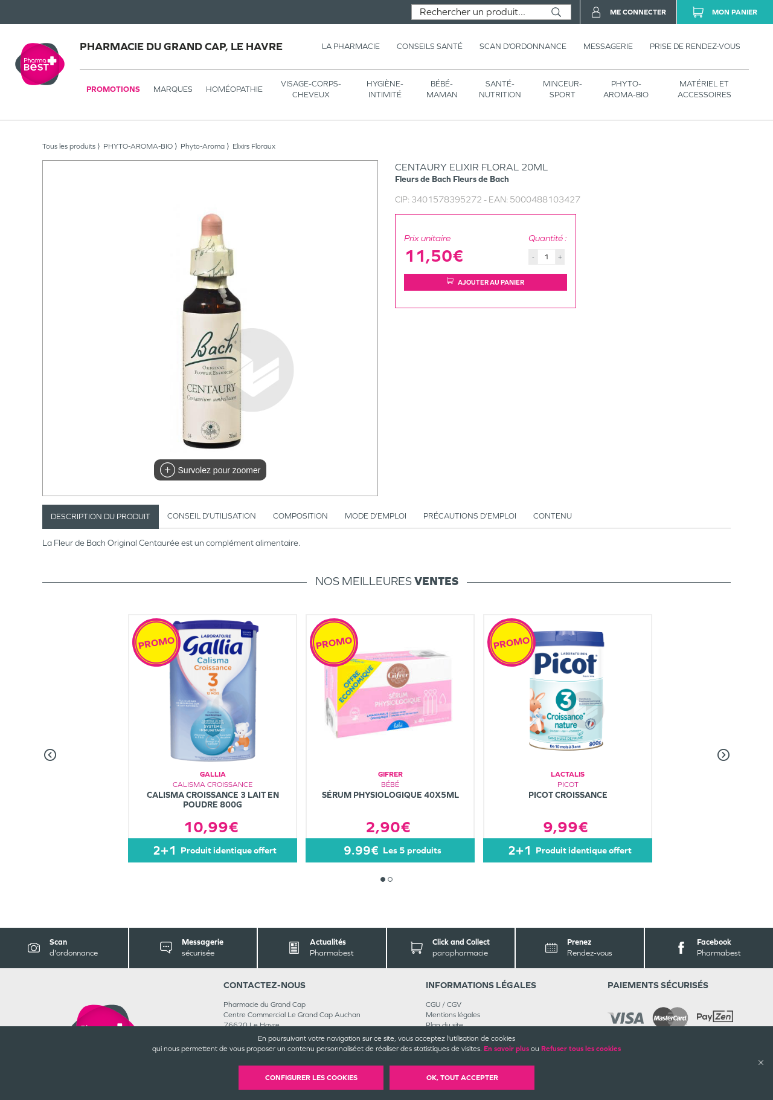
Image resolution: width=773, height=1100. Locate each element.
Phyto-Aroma (203, 146)
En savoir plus (506, 1048)
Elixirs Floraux (254, 146)
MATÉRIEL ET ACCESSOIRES (704, 89)
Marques (173, 89)
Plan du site (444, 1025)
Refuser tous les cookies (581, 1048)
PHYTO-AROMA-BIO (626, 89)
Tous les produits (68, 146)
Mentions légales (453, 1015)
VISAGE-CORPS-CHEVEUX (311, 89)
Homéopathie (234, 89)
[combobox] (477, 12)
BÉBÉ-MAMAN (442, 89)
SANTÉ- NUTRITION (500, 89)
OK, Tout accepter (462, 1077)
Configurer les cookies (311, 1077)
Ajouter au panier (485, 281)
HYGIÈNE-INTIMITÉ (385, 89)
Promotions (113, 89)
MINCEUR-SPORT (562, 89)
